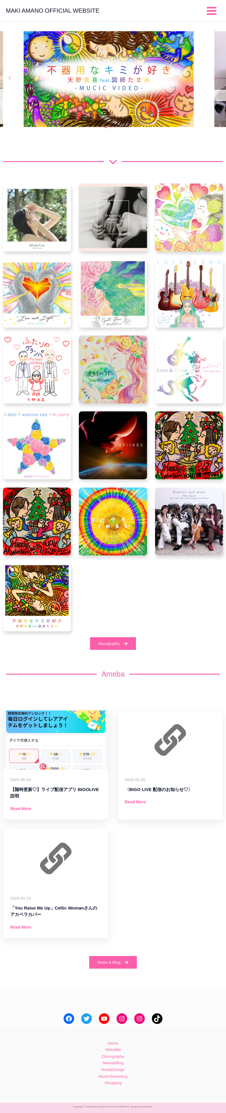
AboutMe (113, 1049)
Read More (20, 808)
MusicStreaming (113, 1076)
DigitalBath (147, 1106)
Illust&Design (113, 1069)
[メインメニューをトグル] (211, 10)
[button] (106, 127)
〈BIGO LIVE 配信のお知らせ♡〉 (158, 789)
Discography (113, 1056)
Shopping (113, 1083)
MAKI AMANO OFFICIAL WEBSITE (52, 10)
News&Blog (113, 1063)
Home (113, 1043)
